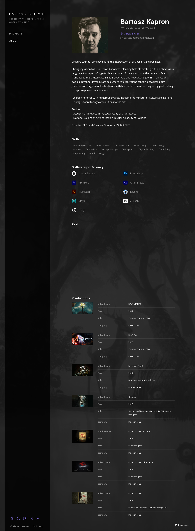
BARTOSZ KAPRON (27, 14)
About (13, 40)
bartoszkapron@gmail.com (139, 37)
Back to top (38, 526)
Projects (15, 33)
